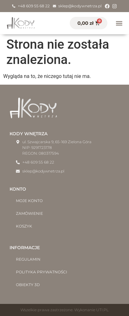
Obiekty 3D (28, 284)
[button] (119, 23)
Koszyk (24, 226)
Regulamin (28, 259)
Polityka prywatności (41, 272)
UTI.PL (102, 309)
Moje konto (29, 200)
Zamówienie (29, 213)
